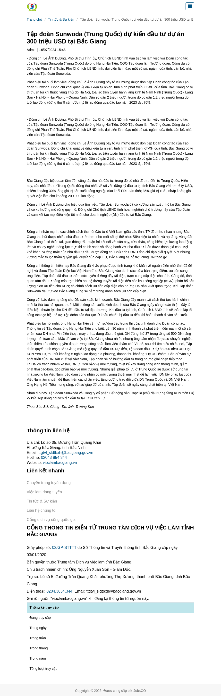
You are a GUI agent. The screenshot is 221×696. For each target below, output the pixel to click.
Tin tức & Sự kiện (61, 19)
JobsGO (140, 691)
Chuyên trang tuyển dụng (49, 483)
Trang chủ (34, 19)
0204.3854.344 (59, 591)
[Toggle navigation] (190, 6)
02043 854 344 (54, 457)
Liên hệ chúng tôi (41, 510)
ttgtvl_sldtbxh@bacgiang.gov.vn (66, 453)
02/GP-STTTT (64, 547)
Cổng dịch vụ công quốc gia (51, 520)
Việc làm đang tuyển (44, 492)
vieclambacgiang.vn (60, 463)
